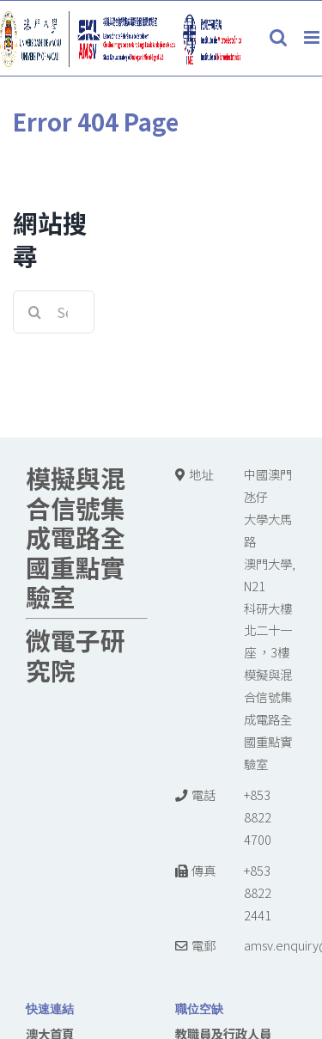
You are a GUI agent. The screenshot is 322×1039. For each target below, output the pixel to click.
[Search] (34, 311)
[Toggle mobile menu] (313, 37)
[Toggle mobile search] (278, 37)
